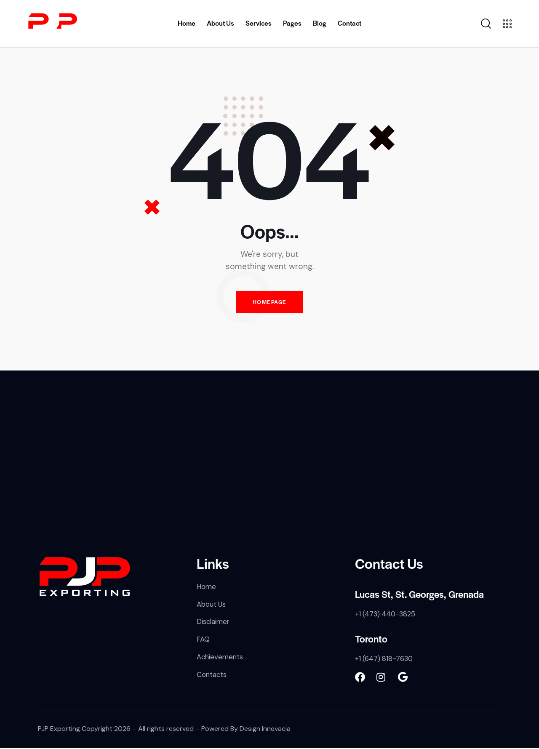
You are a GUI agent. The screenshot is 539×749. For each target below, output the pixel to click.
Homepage (269, 303)
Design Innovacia (265, 729)
